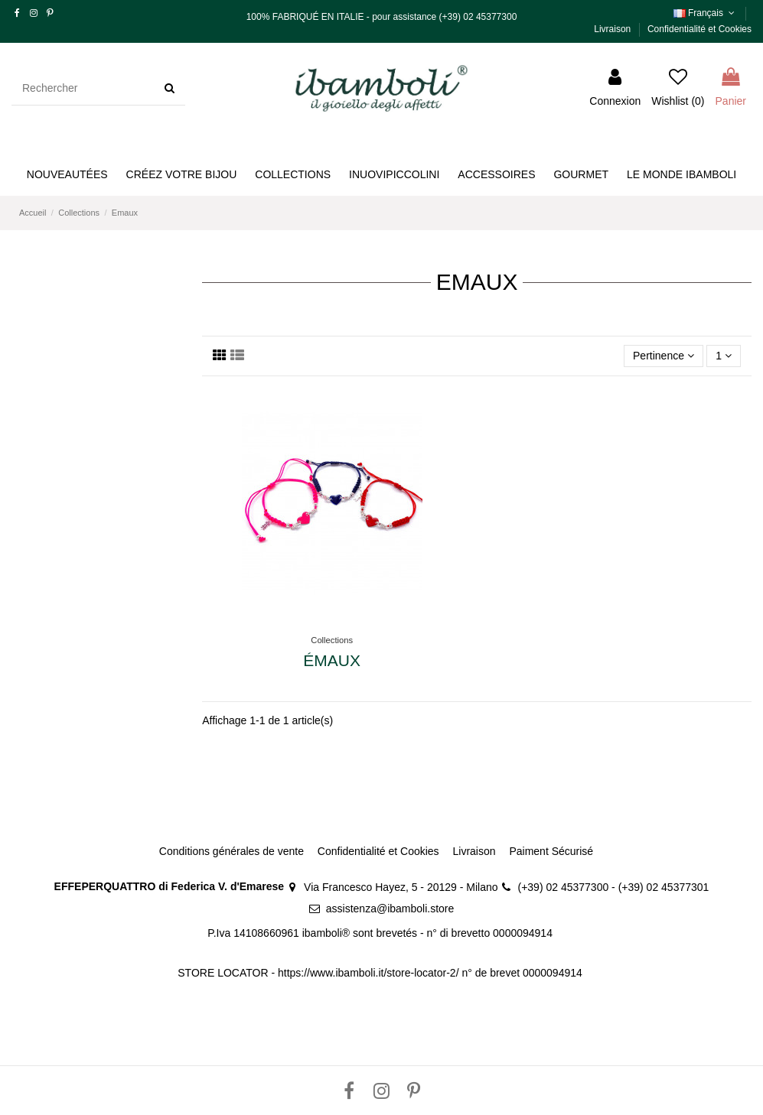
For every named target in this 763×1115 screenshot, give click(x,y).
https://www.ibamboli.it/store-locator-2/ (369, 973)
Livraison (613, 29)
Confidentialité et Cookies (699, 29)
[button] (181, 175)
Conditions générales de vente (231, 851)
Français (705, 13)
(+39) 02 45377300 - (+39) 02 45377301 (613, 887)
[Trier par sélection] (663, 356)
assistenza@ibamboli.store (390, 908)
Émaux (331, 660)
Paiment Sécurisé (551, 851)
